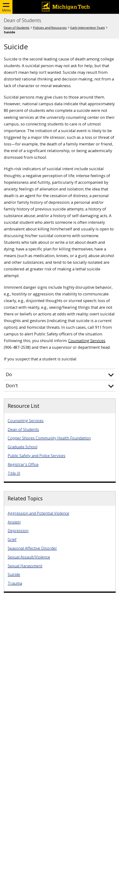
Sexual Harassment (25, 565)
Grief (12, 539)
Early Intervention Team (87, 27)
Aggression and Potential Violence (38, 513)
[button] (59, 374)
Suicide (14, 574)
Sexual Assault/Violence (29, 557)
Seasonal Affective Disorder (32, 548)
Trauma (15, 583)
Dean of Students (22, 20)
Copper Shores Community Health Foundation (49, 438)
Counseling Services (86, 340)
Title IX (14, 473)
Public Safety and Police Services (36, 455)
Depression (18, 530)
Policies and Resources (50, 27)
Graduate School (22, 446)
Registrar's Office (23, 464)
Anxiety (14, 522)
